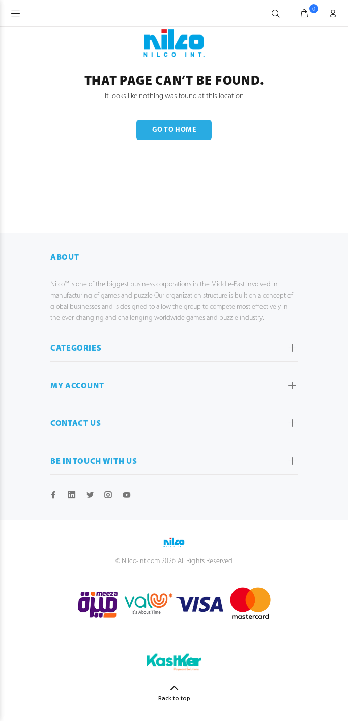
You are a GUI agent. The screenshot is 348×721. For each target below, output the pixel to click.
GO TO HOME (174, 130)
